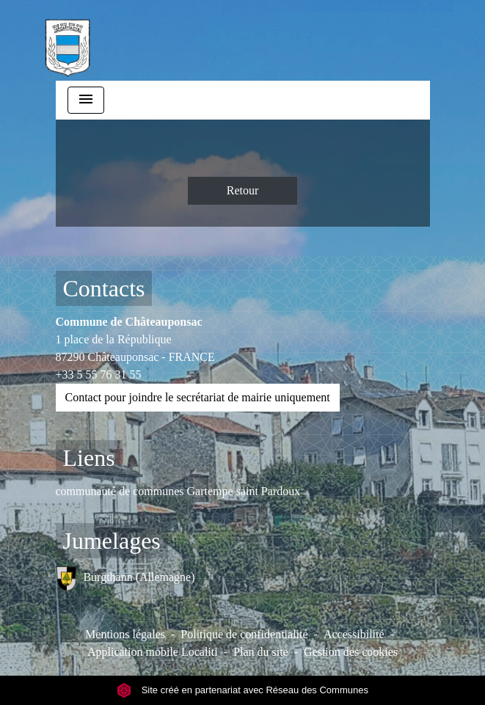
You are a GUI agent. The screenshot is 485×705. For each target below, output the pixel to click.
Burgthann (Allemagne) (125, 578)
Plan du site (260, 652)
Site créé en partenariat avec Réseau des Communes (242, 689)
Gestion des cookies (351, 652)
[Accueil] (67, 40)
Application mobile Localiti (152, 652)
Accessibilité (354, 634)
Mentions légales (125, 634)
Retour (243, 190)
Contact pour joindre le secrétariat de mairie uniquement (197, 397)
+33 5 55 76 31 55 (99, 374)
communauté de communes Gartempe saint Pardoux (178, 491)
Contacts (104, 288)
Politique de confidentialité (243, 634)
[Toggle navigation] (86, 100)
